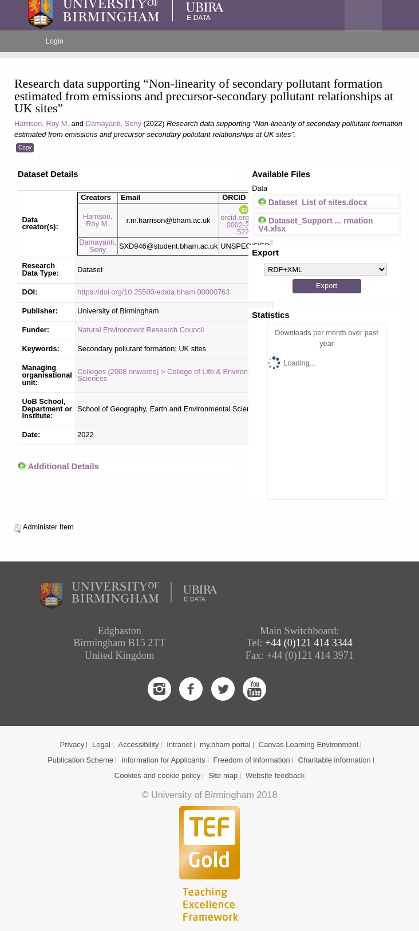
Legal (101, 744)
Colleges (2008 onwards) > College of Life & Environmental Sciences (173, 375)
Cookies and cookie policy (157, 775)
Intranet (179, 744)
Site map (223, 775)
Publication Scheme (80, 760)
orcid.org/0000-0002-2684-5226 (245, 221)
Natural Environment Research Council (140, 329)
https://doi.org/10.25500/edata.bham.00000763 (153, 292)
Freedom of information (251, 760)
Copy (24, 147)
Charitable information (334, 760)
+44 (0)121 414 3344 (309, 643)
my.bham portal (225, 744)
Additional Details (63, 466)
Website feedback (275, 775)
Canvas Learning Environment (309, 744)
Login (55, 41)
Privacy (72, 744)
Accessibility (138, 744)
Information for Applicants (163, 760)
